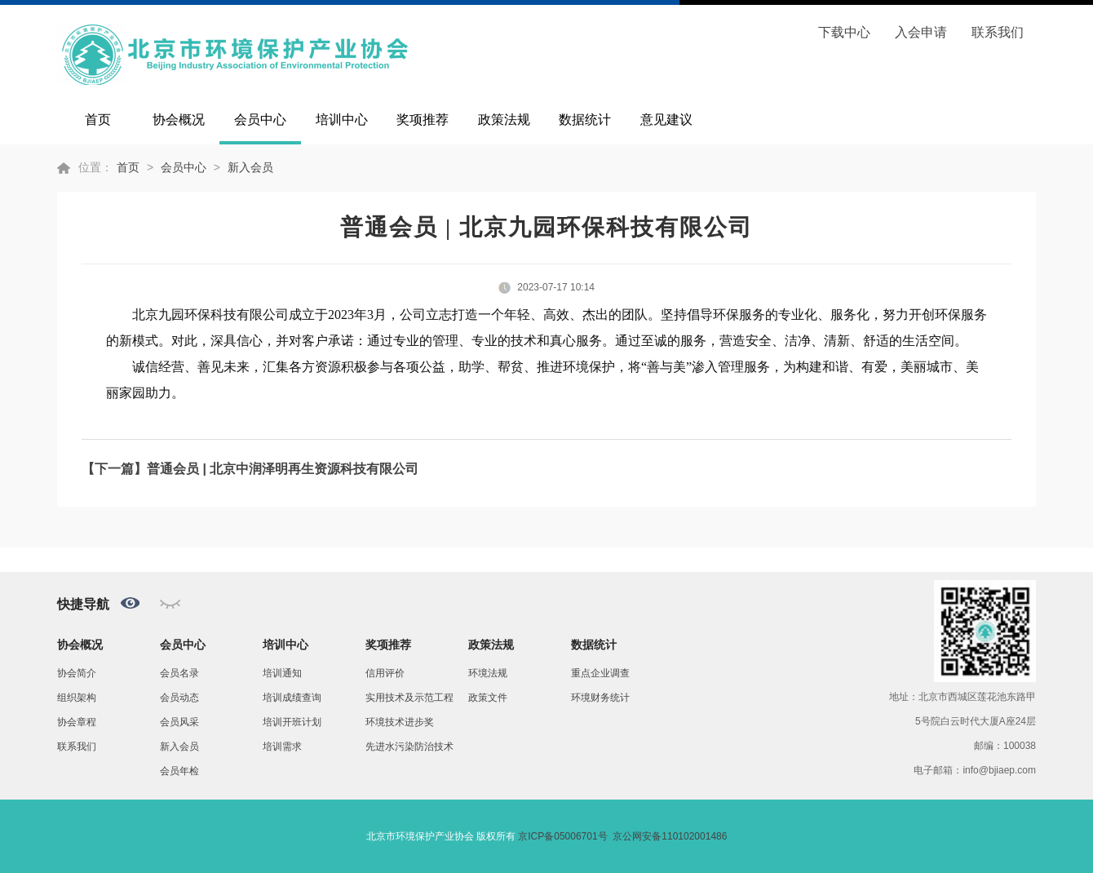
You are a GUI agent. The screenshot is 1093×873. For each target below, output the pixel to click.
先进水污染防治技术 (409, 746)
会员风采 (179, 722)
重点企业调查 (600, 673)
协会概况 (179, 119)
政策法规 (504, 119)
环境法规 (487, 673)
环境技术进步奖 (399, 722)
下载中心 (844, 32)
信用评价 (385, 673)
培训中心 (342, 119)
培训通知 (282, 673)
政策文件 (487, 697)
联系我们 (997, 32)
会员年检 (179, 771)
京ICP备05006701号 (562, 836)
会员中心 (260, 119)
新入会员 (250, 167)
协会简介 (76, 673)
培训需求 (282, 746)
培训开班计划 (292, 722)
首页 (98, 119)
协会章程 (76, 722)
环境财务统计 (600, 697)
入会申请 (921, 32)
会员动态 (179, 697)
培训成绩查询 (292, 697)
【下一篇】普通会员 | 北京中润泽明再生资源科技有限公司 (250, 469)
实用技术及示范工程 (409, 697)
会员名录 (179, 673)
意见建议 (666, 119)
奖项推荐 (422, 119)
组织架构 (76, 697)
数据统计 (585, 119)
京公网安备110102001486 (670, 836)
